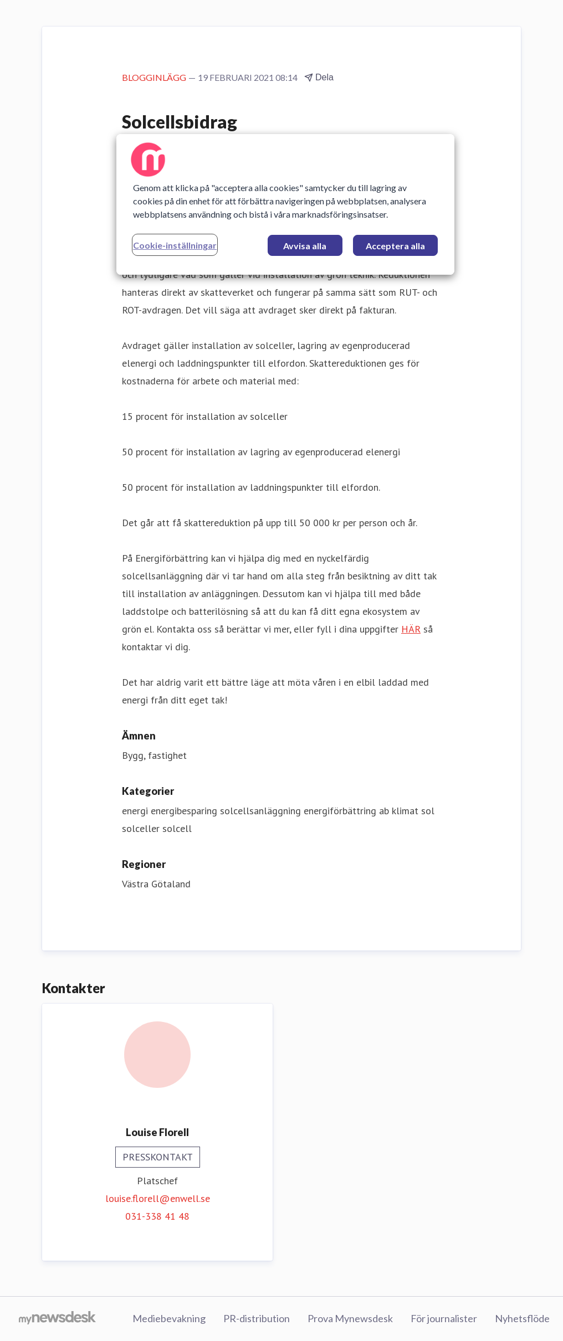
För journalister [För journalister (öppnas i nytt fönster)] (444, 1318)
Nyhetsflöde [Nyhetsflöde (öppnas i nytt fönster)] (522, 1318)
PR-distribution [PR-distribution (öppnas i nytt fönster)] (256, 1318)
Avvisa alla (304, 245)
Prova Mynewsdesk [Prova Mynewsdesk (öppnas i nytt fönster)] (350, 1318)
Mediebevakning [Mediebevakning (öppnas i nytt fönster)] (169, 1318)
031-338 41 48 (157, 1216)
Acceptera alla (395, 245)
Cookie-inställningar (175, 245)
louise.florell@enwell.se (157, 1198)
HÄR (411, 629)
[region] (285, 204)
